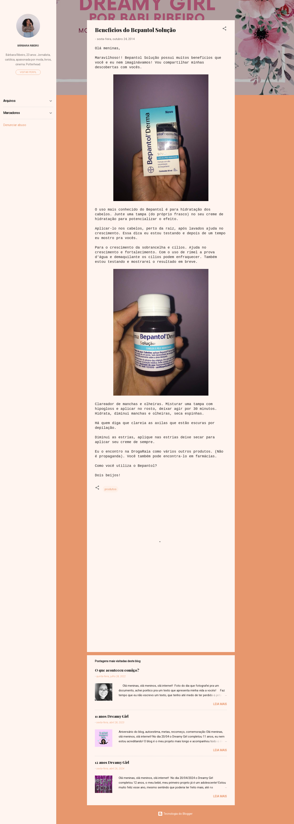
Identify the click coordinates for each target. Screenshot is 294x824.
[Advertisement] (250, 79)
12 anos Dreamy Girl (112, 762)
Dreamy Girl (110, 9)
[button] (224, 29)
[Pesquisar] (261, 11)
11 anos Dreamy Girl (112, 716)
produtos (110, 489)
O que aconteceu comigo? (117, 670)
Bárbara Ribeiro (28, 45)
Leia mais (220, 704)
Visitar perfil (28, 72)
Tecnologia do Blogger (175, 813)
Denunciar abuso (14, 125)
